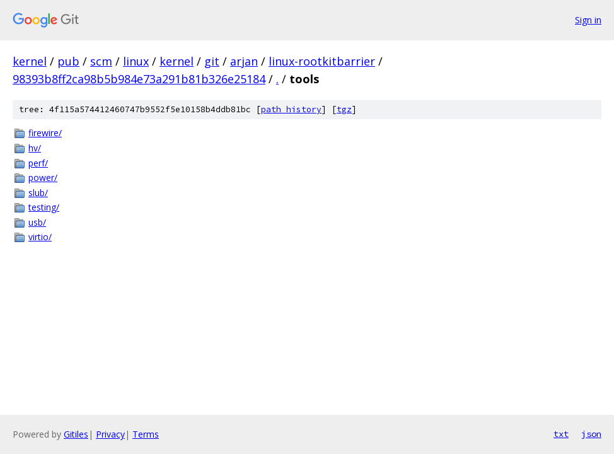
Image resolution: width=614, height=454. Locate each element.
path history (291, 109)
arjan (244, 61)
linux (136, 61)
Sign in (588, 20)
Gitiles (76, 434)
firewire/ (45, 133)
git (211, 61)
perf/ (38, 163)
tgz (344, 109)
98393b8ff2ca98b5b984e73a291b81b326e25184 (139, 78)
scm (101, 61)
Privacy (110, 434)
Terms (145, 434)
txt (561, 433)
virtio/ (40, 237)
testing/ (43, 207)
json (591, 433)
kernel (30, 61)
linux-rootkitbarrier (322, 61)
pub (68, 61)
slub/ (38, 193)
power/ (42, 177)
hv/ (34, 148)
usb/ (37, 222)
